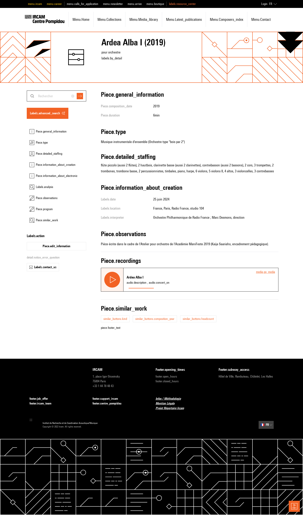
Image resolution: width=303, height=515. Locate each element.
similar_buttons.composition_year (154, 319)
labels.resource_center (182, 4)
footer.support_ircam (108, 399)
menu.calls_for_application (82, 4)
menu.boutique (155, 4)
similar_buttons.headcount (198, 319)
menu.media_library (143, 19)
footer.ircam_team (43, 404)
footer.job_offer (41, 399)
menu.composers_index (226, 19)
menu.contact (261, 19)
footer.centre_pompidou (109, 404)
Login (264, 4)
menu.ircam (35, 4)
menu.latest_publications (184, 19)
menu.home (81, 19)
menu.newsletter (113, 4)
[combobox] (56, 96)
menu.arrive (135, 4)
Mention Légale (167, 404)
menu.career (54, 4)
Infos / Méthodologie (171, 399)
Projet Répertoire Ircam (172, 408)
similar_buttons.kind (115, 319)
